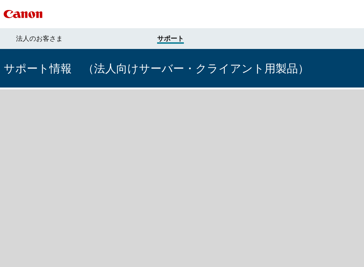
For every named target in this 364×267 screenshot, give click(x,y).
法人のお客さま (39, 38)
